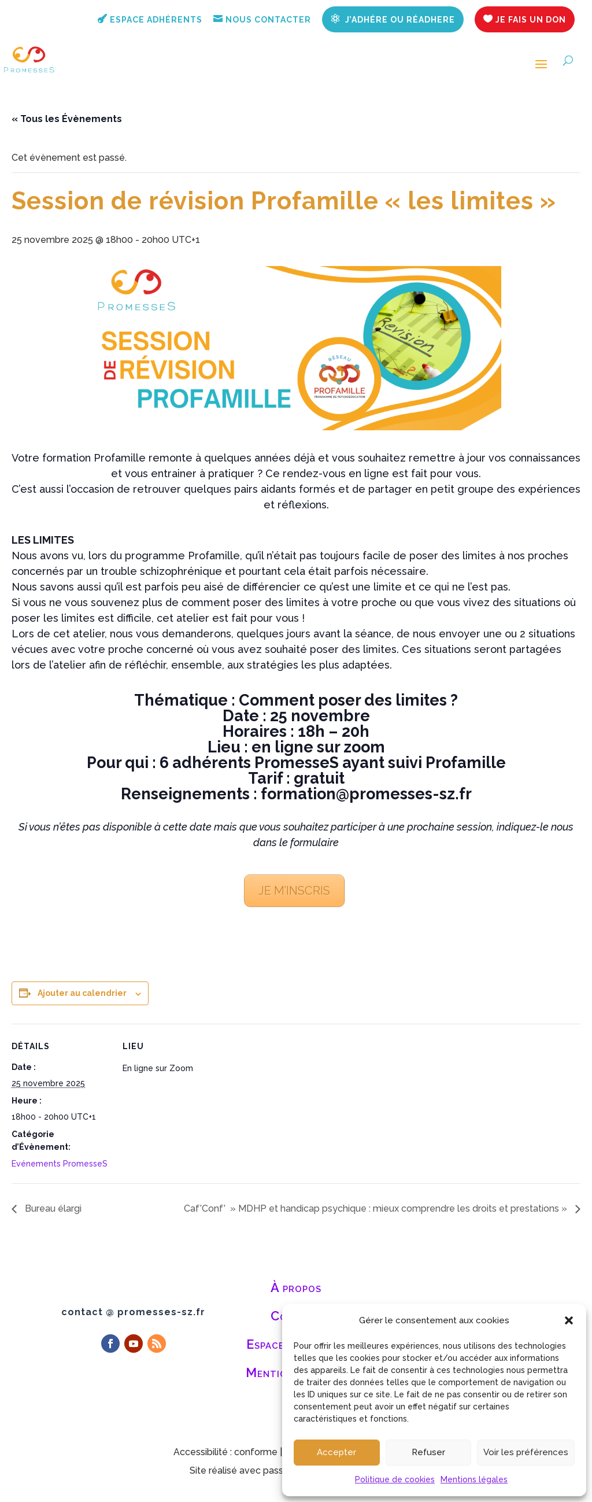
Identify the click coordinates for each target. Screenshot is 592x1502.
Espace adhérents (150, 19)
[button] (569, 1320)
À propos (296, 1287)
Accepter (336, 1452)
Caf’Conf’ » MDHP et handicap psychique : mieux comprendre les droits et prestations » (376, 1208)
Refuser (428, 1452)
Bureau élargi (52, 1208)
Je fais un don (524, 19)
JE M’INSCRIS (294, 891)
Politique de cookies (395, 1479)
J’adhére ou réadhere (393, 19)
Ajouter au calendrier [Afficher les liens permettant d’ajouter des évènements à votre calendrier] (82, 993)
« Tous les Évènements (67, 118)
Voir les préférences (525, 1452)
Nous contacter (262, 19)
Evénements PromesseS (60, 1163)
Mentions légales (474, 1479)
